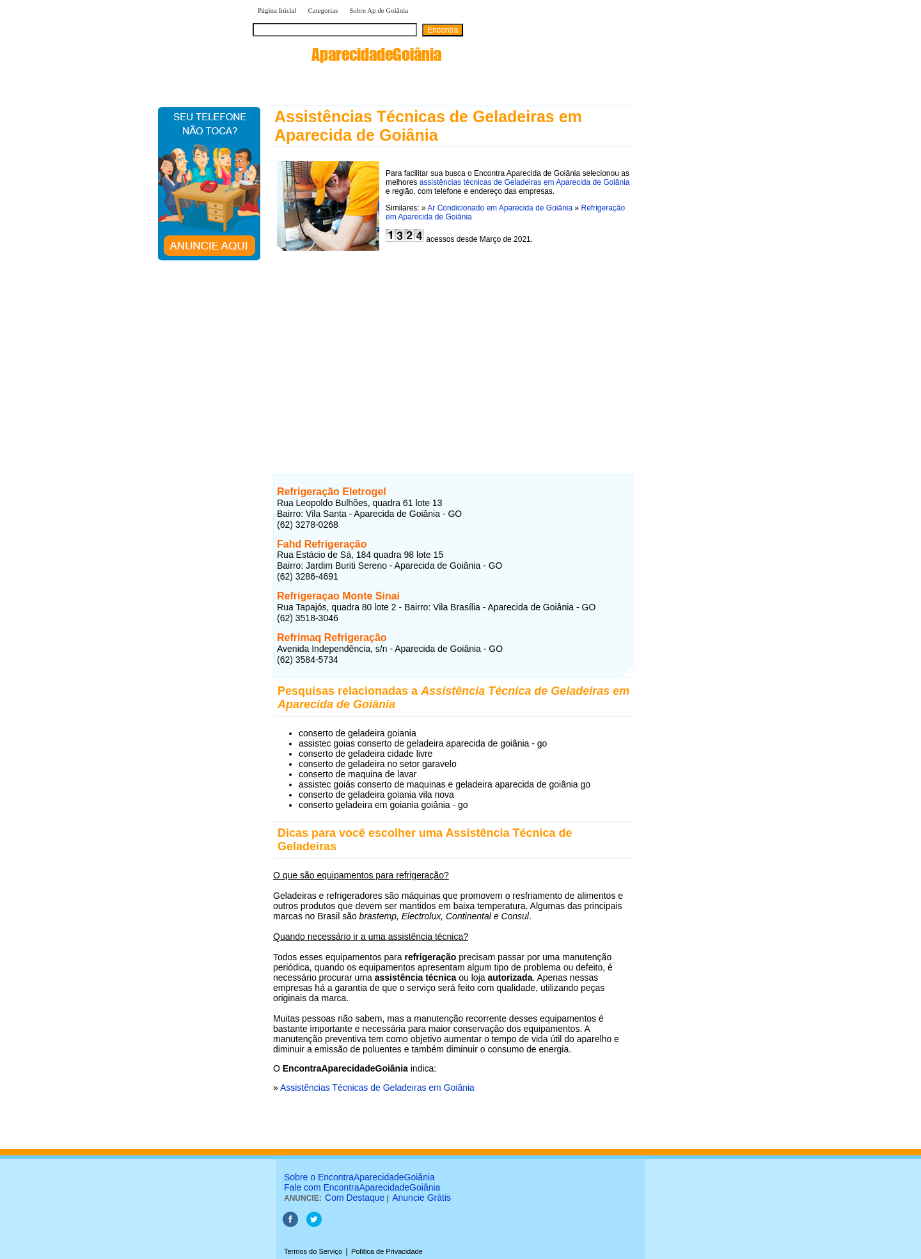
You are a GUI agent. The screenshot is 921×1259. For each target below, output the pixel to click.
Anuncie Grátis (421, 1197)
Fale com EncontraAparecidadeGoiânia (362, 1187)
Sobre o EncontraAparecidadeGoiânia (359, 1177)
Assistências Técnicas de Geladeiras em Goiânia (377, 1087)
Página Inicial (277, 10)
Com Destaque (354, 1197)
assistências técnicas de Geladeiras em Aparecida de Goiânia (525, 182)
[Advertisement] (453, 353)
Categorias (323, 10)
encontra (347, 54)
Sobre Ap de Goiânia (378, 10)
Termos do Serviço (313, 1251)
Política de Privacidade (387, 1251)
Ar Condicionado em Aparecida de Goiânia (499, 207)
